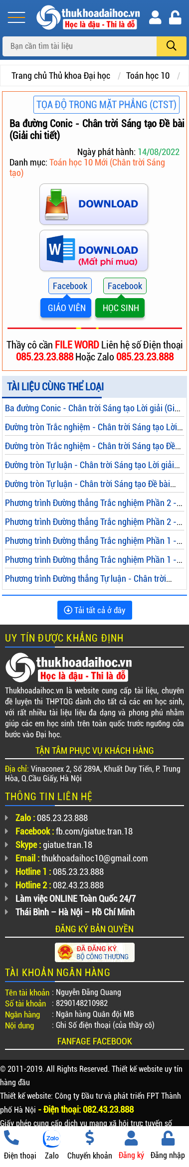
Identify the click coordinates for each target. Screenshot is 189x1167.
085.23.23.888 (45, 357)
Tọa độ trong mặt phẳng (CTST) (106, 105)
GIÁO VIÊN (66, 308)
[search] (172, 46)
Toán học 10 (148, 75)
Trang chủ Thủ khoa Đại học (60, 75)
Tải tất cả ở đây (95, 610)
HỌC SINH (120, 308)
